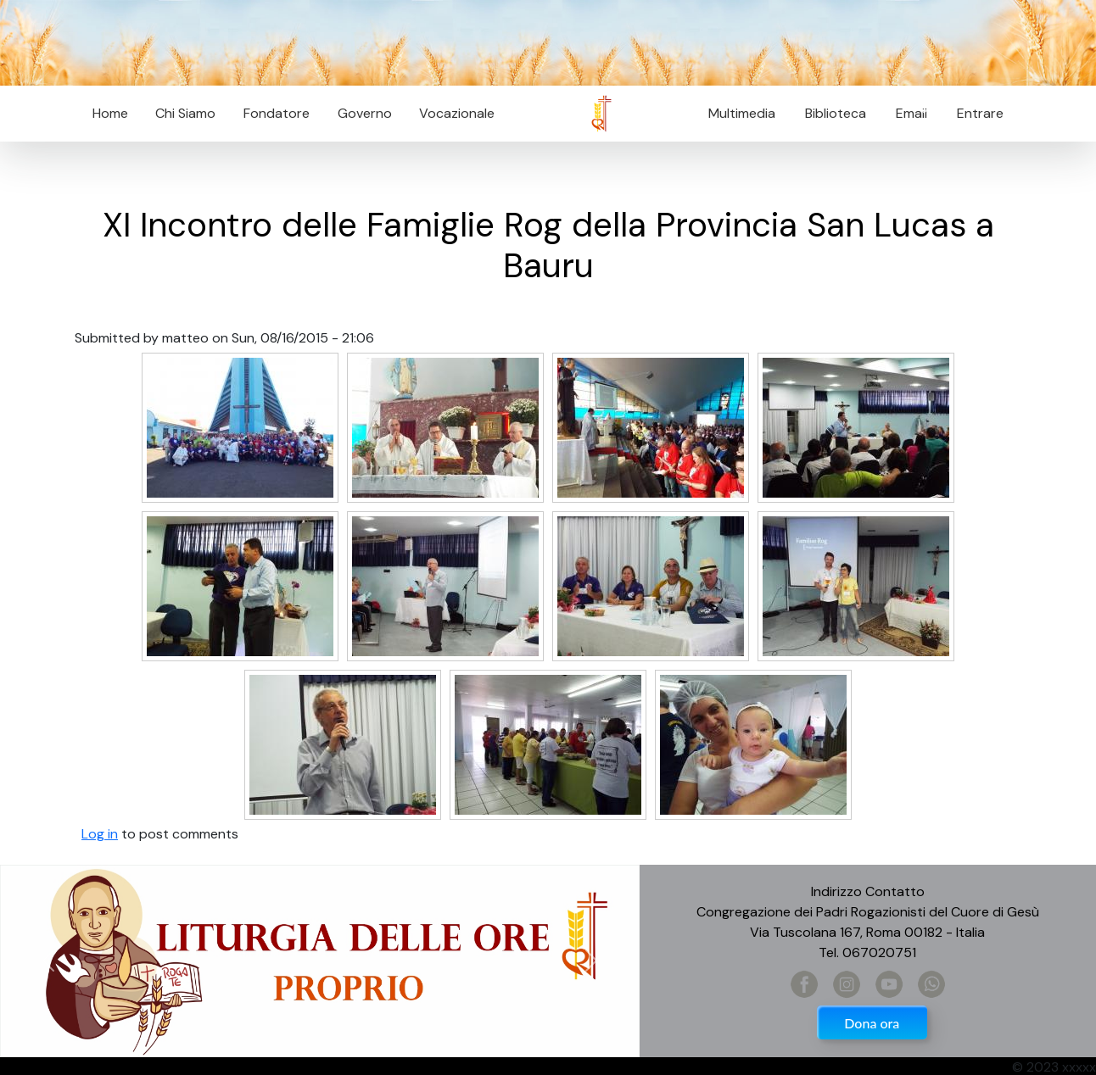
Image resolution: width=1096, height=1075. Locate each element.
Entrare (980, 113)
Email (906, 113)
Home (110, 113)
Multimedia (741, 113)
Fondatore (276, 113)
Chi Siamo (185, 113)
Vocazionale (457, 113)
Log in (99, 834)
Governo (365, 113)
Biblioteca (835, 113)
